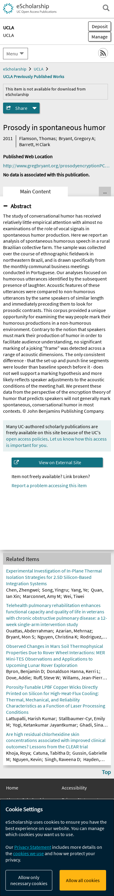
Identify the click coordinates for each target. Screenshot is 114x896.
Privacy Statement (32, 847)
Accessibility (74, 788)
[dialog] (57, 847)
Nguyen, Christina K (57, 637)
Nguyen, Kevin (27, 759)
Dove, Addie (18, 677)
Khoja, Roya (18, 753)
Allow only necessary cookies (28, 880)
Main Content (35, 191)
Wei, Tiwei (74, 596)
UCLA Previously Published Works (33, 76)
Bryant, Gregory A (76, 138)
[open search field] (106, 8)
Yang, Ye (79, 590)
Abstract (21, 206)
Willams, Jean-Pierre (84, 677)
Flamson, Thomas (37, 138)
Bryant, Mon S (20, 637)
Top (106, 772)
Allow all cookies (83, 880)
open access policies (27, 439)
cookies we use (28, 853)
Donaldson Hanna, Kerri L (73, 671)
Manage (98, 37)
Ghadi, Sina (91, 725)
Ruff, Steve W (46, 677)
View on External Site (60, 462)
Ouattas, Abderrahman (29, 631)
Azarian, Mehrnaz (74, 631)
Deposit (100, 26)
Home (12, 788)
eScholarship (14, 69)
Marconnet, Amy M (41, 596)
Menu (12, 54)
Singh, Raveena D (62, 759)
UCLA (8, 35)
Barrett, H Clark (34, 144)
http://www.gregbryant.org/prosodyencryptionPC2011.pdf (57, 165)
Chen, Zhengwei (22, 590)
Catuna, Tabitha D (51, 753)
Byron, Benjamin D (25, 671)
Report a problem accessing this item (49, 485)
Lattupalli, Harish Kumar (31, 718)
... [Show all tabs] (105, 191)
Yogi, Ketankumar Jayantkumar (45, 725)
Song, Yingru (55, 590)
